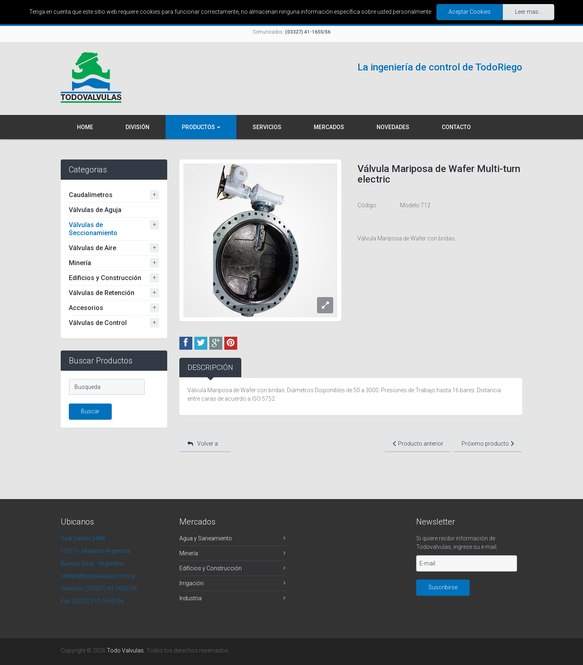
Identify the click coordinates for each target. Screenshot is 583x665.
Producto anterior (418, 443)
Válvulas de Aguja (95, 210)
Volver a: (203, 443)
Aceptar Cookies (470, 11)
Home (85, 127)
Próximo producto (488, 443)
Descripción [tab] (210, 367)
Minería (80, 263)
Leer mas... (528, 11)
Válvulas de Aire (92, 248)
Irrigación (191, 583)
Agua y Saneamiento (205, 538)
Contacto (456, 127)
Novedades (393, 127)
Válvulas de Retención (101, 293)
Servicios (267, 127)
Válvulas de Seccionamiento (93, 229)
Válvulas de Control (98, 323)
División (137, 127)
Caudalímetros (91, 195)
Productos (201, 127)
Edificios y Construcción (105, 278)
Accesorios (86, 308)
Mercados (329, 127)
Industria (190, 598)
